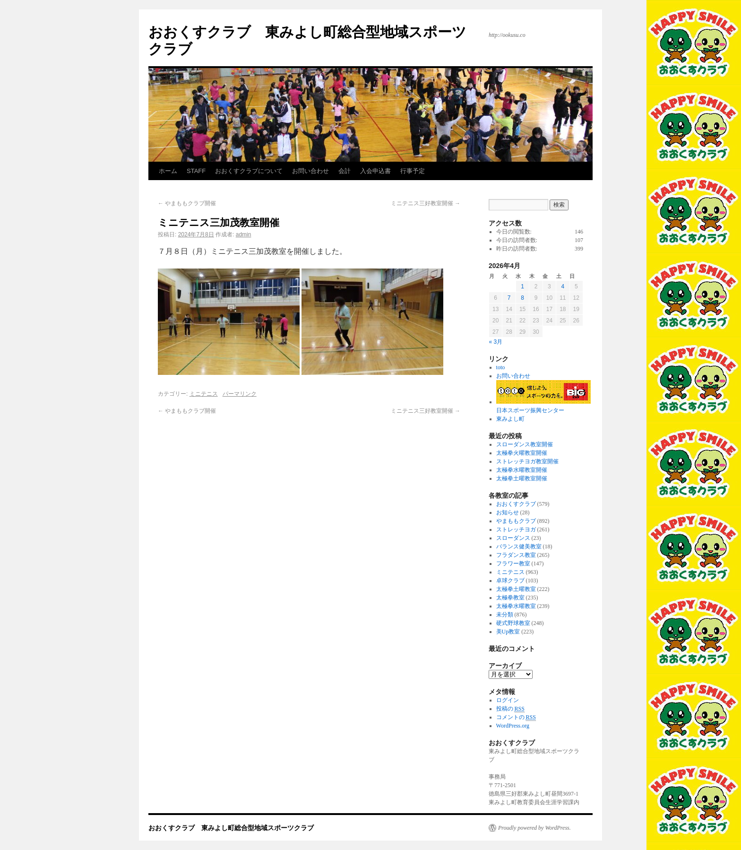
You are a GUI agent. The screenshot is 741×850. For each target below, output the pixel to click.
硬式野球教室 (513, 623)
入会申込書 (375, 170)
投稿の (510, 708)
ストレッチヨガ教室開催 (527, 461)
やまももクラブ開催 (187, 203)
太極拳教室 (510, 597)
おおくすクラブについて (249, 170)
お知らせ (507, 512)
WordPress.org (512, 725)
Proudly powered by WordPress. (534, 827)
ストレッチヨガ (516, 529)
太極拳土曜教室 (516, 589)
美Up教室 (508, 631)
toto (500, 367)
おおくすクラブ (516, 504)
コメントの (516, 717)
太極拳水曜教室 (516, 606)
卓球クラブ (510, 580)
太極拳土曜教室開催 (521, 478)
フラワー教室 (513, 563)
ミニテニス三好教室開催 (425, 203)
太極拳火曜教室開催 (521, 453)
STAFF (196, 170)
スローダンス (513, 538)
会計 (344, 170)
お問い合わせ (310, 170)
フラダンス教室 (516, 555)
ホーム (168, 170)
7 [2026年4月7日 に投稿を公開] (509, 298)
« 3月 (496, 341)
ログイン (507, 700)
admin (243, 234)
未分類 (504, 614)
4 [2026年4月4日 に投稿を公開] (562, 286)
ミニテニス (204, 393)
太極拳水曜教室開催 (521, 470)
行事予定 (412, 170)
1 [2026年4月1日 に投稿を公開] (522, 286)
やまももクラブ (516, 521)
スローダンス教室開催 (524, 444)
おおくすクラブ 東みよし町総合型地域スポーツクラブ (231, 828)
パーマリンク (240, 393)
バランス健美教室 (519, 546)
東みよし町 (510, 419)
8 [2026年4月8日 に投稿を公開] (522, 298)
